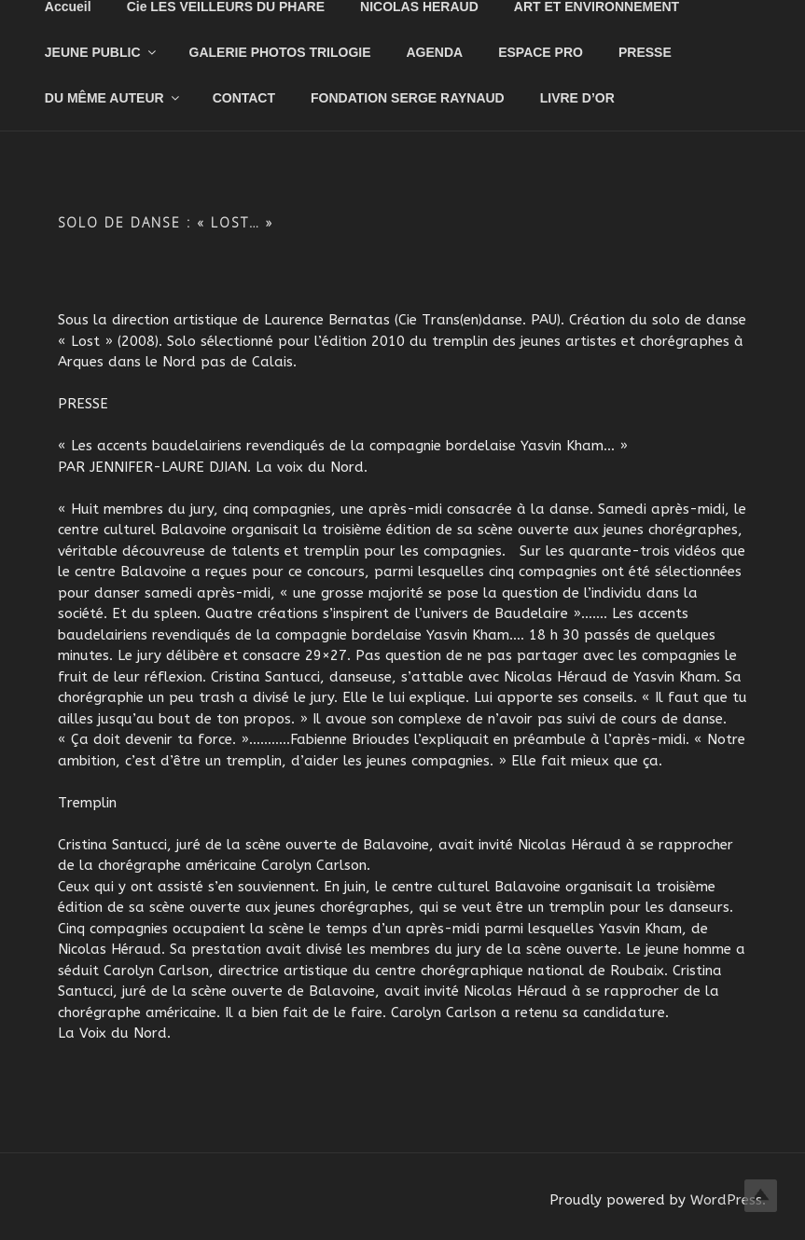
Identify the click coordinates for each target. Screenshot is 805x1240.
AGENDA (435, 52)
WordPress (726, 1200)
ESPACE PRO (540, 52)
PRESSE (645, 52)
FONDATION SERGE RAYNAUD (408, 97)
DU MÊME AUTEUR (113, 97)
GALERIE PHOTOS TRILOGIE (280, 52)
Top (760, 1195)
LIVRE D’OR (577, 97)
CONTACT (244, 97)
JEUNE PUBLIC (102, 52)
